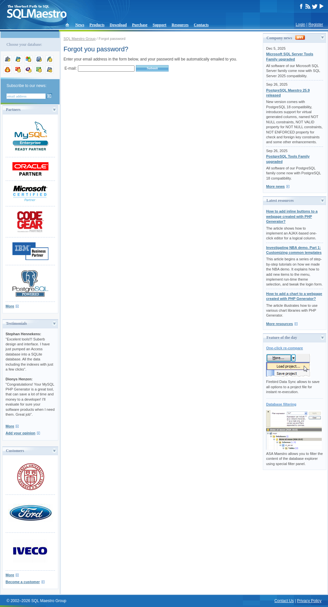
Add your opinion (20, 433)
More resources (279, 324)
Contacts (201, 25)
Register (315, 24)
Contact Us (284, 600)
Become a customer (23, 582)
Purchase (139, 25)
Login (300, 24)
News (79, 25)
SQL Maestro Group (80, 39)
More (10, 306)
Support (159, 25)
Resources (180, 25)
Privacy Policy (309, 600)
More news (275, 186)
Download (118, 25)
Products (96, 25)
